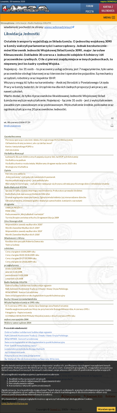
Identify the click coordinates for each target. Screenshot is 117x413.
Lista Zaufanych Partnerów (14, 403)
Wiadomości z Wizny (14, 238)
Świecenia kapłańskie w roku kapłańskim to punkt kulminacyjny (35, 295)
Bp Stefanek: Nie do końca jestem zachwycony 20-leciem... (32, 359)
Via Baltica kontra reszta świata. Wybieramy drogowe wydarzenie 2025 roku (41, 163)
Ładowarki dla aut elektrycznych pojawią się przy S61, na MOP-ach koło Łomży (41, 157)
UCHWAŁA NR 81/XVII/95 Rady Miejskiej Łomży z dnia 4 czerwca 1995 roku (40, 316)
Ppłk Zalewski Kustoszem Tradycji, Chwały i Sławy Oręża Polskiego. (36, 289)
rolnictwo (9, 248)
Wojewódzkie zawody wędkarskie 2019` (23, 231)
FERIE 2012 (10, 211)
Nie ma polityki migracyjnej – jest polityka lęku (27, 180)
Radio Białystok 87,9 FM (15, 187)
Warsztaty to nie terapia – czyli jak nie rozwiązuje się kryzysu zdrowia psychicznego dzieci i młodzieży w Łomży (57, 184)
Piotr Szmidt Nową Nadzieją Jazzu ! (21, 345)
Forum (89, 6)
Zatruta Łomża (12, 150)
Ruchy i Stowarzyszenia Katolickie (20, 299)
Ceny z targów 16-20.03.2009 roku (21, 261)
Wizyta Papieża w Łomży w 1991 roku (21, 302)
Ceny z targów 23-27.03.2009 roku (21, 258)
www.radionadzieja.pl (58, 27)
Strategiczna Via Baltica (16, 167)
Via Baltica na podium (15, 160)
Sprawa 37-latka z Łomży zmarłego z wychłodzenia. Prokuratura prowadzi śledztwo (43, 190)
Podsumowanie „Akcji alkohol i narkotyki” (24, 214)
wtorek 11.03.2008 (13, 272)
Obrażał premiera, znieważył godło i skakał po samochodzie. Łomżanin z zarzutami (43, 200)
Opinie (7, 170)
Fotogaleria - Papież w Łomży (18, 312)
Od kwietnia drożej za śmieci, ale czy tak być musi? (28, 143)
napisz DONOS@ (108, 1)
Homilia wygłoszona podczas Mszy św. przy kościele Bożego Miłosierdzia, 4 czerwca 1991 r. (47, 309)
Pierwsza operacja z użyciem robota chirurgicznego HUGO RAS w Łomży (39, 140)
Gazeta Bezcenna (12, 136)
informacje (21, 23)
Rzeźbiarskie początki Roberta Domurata (24, 241)
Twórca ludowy (12, 245)
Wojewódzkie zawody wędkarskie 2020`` (24, 224)
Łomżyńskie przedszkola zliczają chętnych (25, 349)
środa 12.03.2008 (13, 268)
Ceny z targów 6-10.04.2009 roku (20, 251)
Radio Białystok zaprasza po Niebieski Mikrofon (27, 194)
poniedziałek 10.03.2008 (16, 275)
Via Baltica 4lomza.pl (14, 153)
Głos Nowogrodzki (13, 221)
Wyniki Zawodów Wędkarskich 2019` (22, 228)
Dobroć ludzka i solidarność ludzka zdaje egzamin (28, 285)
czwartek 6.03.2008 (14, 278)
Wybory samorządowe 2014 (17, 322)
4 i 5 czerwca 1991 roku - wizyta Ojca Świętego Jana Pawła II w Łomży (36, 306)
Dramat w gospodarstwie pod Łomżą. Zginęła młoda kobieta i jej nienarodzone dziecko (45, 197)
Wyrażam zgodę (106, 409)
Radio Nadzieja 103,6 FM (39, 23)
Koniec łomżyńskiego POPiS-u (19, 146)
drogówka (9, 204)
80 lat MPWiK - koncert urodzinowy (21, 292)
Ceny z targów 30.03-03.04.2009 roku (22, 255)
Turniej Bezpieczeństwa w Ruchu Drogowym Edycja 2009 (32, 217)
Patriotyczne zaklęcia (15, 173)
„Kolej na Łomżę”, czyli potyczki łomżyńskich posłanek (30, 177)
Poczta (90, 11)
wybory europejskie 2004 (16, 319)
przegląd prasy (11, 265)
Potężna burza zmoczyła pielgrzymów (22, 355)
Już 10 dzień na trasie (15, 352)
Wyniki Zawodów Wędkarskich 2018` (22, 234)
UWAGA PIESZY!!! (13, 207)
